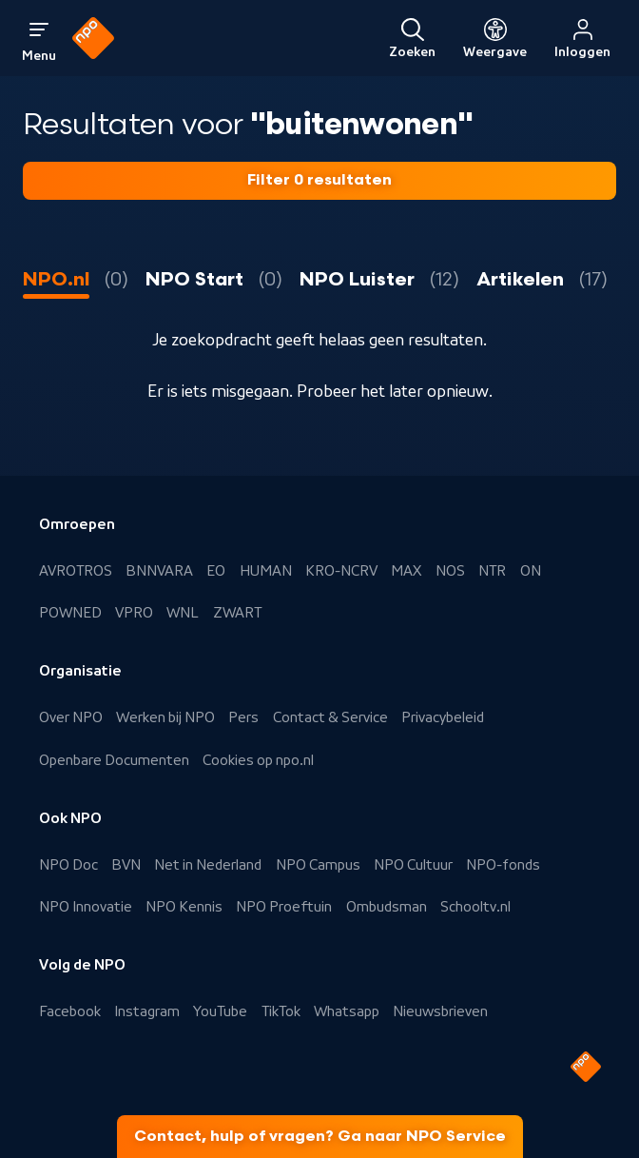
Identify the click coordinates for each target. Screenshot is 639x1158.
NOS (450, 571)
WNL (182, 612)
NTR (492, 571)
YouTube (220, 1011)
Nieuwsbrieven (440, 1011)
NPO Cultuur (413, 865)
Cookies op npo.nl (258, 760)
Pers (243, 717)
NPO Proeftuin (284, 906)
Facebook (70, 1011)
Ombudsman (386, 906)
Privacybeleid (442, 717)
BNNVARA (159, 571)
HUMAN (266, 571)
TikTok (280, 1011)
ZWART (237, 612)
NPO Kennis (184, 906)
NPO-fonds (503, 865)
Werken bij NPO (165, 717)
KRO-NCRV (341, 571)
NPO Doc (68, 865)
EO (215, 571)
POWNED (70, 612)
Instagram (147, 1011)
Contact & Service (330, 717)
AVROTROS (75, 571)
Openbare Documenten (114, 760)
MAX (406, 571)
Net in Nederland (207, 865)
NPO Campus (318, 865)
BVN (126, 865)
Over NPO (71, 717)
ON (530, 571)
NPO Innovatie (85, 906)
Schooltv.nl (475, 906)
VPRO (134, 612)
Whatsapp (346, 1011)
